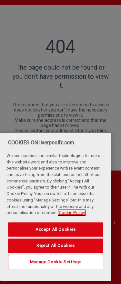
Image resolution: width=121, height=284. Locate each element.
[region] (55, 207)
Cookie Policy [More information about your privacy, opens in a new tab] (72, 212)
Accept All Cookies (55, 229)
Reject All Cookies (55, 245)
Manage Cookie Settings (55, 262)
